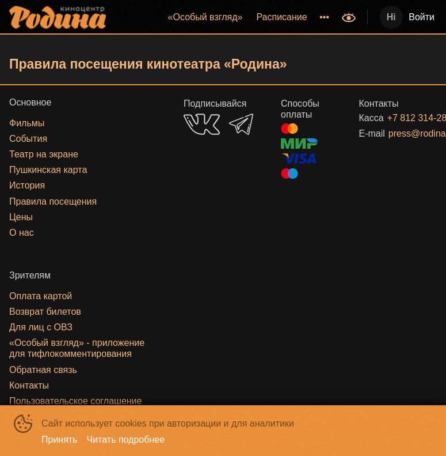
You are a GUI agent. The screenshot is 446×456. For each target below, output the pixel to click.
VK (202, 124)
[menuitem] (205, 17)
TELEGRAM (241, 124)
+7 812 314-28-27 (398, 118)
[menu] (225, 17)
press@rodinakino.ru (398, 133)
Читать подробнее (126, 439)
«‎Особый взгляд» (205, 17)
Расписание (281, 17)
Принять (59, 439)
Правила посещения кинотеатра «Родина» (148, 63)
